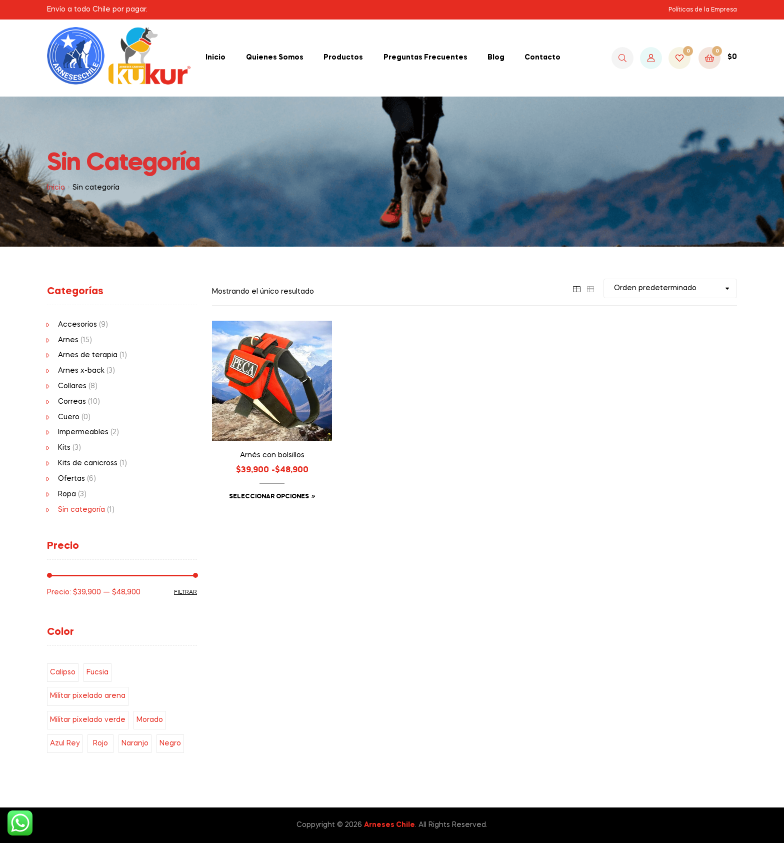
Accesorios (77, 324)
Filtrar (185, 592)
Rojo (100, 743)
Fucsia (97, 672)
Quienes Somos (275, 57)
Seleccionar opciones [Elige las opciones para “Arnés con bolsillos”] (269, 497)
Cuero (69, 417)
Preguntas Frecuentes (426, 57)
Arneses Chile (389, 824)
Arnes (68, 340)
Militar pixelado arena (88, 695)
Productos (343, 57)
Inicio (216, 57)
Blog (496, 57)
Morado (149, 719)
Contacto (542, 57)
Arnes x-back (81, 370)
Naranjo (135, 743)
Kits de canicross (88, 463)
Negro (170, 743)
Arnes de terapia (88, 355)
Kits (64, 447)
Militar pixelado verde (88, 719)
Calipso (63, 672)
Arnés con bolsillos (272, 455)
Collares (72, 386)
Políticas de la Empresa (702, 10)
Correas (72, 401)
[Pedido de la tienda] (670, 288)
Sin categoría (81, 509)
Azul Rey (65, 743)
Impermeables (83, 432)
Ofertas (71, 478)
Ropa (67, 494)
